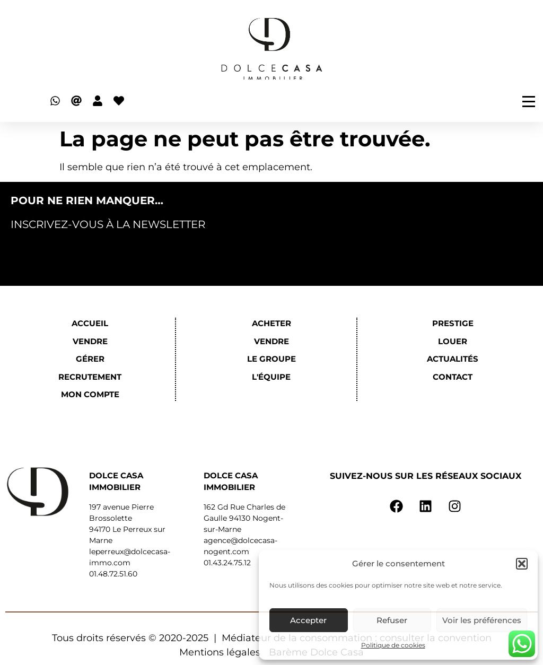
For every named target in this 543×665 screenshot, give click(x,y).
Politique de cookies (393, 645)
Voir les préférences (481, 620)
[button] (521, 563)
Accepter (308, 620)
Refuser (391, 620)
